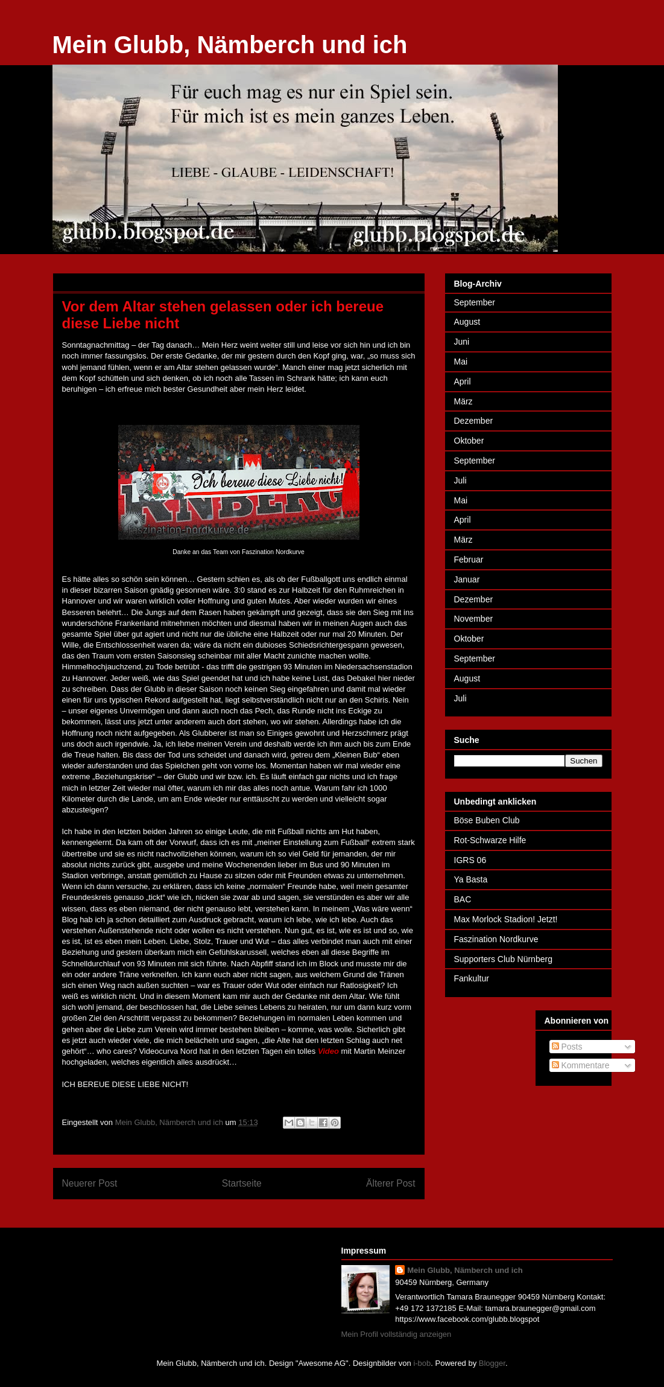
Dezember (473, 421)
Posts (567, 1046)
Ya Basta (471, 879)
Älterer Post (390, 1183)
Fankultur (471, 978)
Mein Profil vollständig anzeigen (396, 1334)
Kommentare (581, 1065)
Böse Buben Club (487, 820)
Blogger (492, 1363)
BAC (463, 899)
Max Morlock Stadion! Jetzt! (506, 919)
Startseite (242, 1183)
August (467, 322)
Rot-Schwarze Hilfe (490, 840)
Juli (460, 480)
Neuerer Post (90, 1183)
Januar (467, 579)
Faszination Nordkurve (496, 939)
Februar (469, 559)
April (462, 381)
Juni (462, 341)
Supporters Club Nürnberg (503, 959)
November (473, 618)
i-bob (422, 1363)
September (474, 302)
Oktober (469, 440)
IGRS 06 (470, 860)
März (463, 401)
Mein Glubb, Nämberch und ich (230, 44)
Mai (461, 361)
